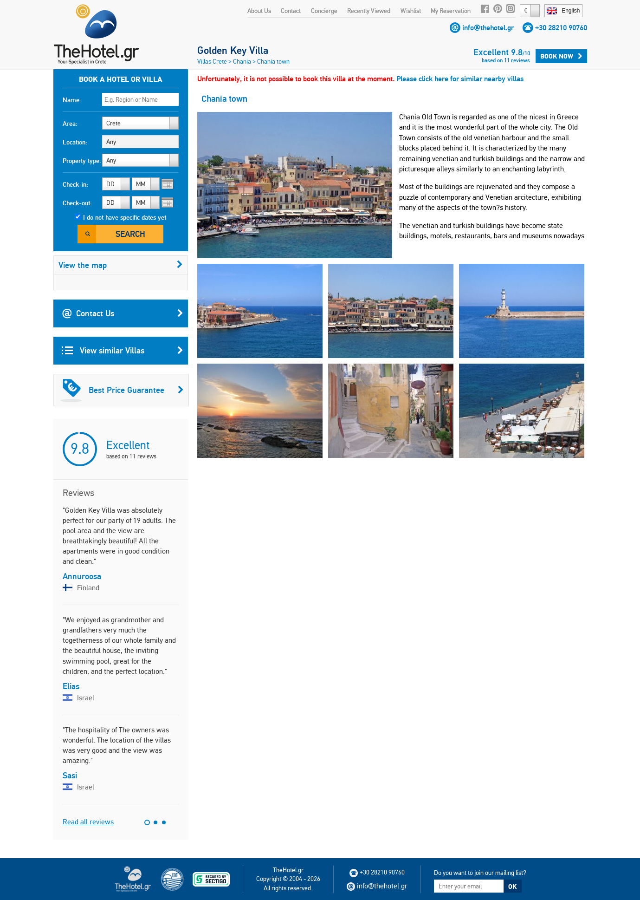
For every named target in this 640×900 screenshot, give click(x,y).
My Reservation (451, 11)
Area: (70, 123)
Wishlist (411, 11)
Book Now (561, 56)
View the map (120, 265)
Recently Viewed (368, 11)
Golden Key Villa (232, 50)
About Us (259, 11)
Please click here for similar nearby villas (460, 79)
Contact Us (122, 313)
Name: (72, 100)
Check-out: (77, 203)
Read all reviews (88, 821)
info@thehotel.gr (488, 28)
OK (512, 886)
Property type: (82, 161)
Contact (291, 11)
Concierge (324, 11)
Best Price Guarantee (122, 390)
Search (130, 233)
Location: (75, 142)
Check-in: (75, 184)
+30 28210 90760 (561, 28)
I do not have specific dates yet (124, 217)
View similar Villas (122, 351)
